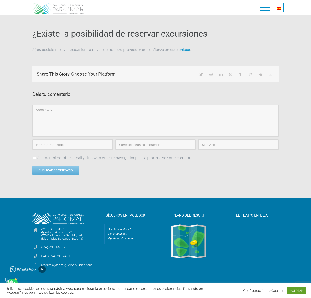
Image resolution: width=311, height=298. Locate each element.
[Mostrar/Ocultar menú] (265, 8)
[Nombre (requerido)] (72, 144)
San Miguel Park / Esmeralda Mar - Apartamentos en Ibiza (122, 234)
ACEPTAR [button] (296, 290)
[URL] (238, 144)
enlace (184, 50)
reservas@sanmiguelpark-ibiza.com (66, 265)
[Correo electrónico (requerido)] (155, 144)
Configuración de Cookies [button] (263, 291)
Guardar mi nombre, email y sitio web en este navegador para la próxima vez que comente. (115, 158)
